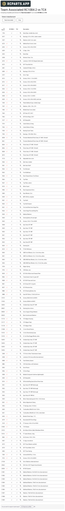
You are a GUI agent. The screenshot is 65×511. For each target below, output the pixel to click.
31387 (3, 493)
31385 (3, 486)
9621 (3, 207)
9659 (3, 245)
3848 (3, 360)
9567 (3, 183)
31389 (3, 500)
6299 (3, 50)
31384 (3, 482)
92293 (3, 339)
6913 (3, 78)
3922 (3, 388)
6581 (3, 68)
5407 (3, 440)
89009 (3, 311)
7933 (3, 130)
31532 (3, 301)
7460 (3, 109)
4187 (3, 40)
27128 (3, 461)
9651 (3, 235)
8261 (3, 141)
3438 (3, 357)
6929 (3, 99)
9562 (3, 169)
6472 (3, 61)
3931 (3, 402)
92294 (3, 343)
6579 (3, 419)
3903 (3, 367)
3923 (3, 392)
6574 (3, 447)
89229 (3, 315)
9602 (3, 203)
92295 (3, 346)
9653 (3, 242)
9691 (3, 256)
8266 (3, 148)
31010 (3, 430)
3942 (3, 405)
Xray (20, 20)
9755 (3, 270)
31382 (3, 475)
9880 (3, 291)
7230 (3, 102)
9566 (3, 179)
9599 (3, 196)
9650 (3, 231)
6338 (3, 57)
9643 (3, 221)
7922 (3, 127)
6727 (3, 75)
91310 (3, 332)
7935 (3, 134)
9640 (3, 217)
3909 (3, 378)
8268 (3, 151)
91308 (3, 329)
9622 (3, 210)
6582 (3, 451)
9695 (3, 259)
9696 (3, 263)
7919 (3, 123)
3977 (3, 36)
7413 (3, 458)
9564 (3, 176)
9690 (3, 252)
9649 (3, 228)
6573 (3, 444)
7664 (3, 113)
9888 (3, 294)
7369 (3, 454)
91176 (3, 318)
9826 (3, 277)
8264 (3, 144)
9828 (3, 280)
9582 (3, 190)
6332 (3, 54)
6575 (3, 64)
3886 (3, 364)
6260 (3, 409)
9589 (3, 193)
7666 (3, 116)
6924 (3, 92)
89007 (3, 308)
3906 (3, 371)
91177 (3, 322)
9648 (3, 224)
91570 (3, 336)
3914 (3, 381)
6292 (3, 47)
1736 (3, 33)
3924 (3, 395)
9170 (3, 158)
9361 (3, 165)
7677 (3, 120)
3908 (3, 374)
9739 (3, 266)
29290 (3, 468)
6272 (3, 43)
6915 (3, 82)
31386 (3, 489)
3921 (3, 385)
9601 (3, 200)
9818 (3, 273)
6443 (3, 416)
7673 (3, 423)
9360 (3, 162)
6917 (3, 85)
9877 (3, 287)
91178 (3, 325)
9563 (3, 172)
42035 (3, 304)
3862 (3, 437)
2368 (3, 353)
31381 (3, 472)
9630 (3, 214)
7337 (3, 106)
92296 (3, 350)
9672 (3, 249)
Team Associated (8, 20)
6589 (3, 71)
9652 (3, 238)
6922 (3, 88)
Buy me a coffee (26, 506)
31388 (3, 496)
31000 (3, 426)
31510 (3, 298)
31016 (3, 433)
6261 (3, 412)
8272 (3, 155)
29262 (3, 465)
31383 (3, 479)
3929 (3, 399)
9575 (3, 186)
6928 (3, 95)
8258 (3, 137)
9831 (3, 284)
